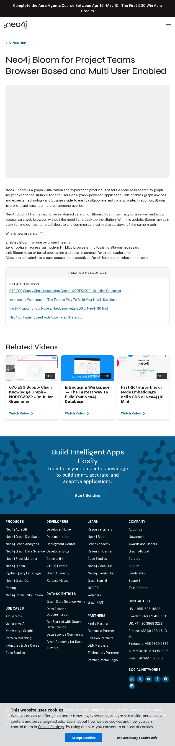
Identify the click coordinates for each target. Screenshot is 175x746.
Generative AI (15, 623)
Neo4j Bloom (15, 566)
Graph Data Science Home (65, 601)
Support (134, 580)
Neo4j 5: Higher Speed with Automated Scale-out (46, 317)
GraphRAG (95, 602)
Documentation (57, 537)
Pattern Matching (18, 638)
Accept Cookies (83, 737)
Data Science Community (64, 634)
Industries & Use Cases (22, 645)
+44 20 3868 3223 (148, 623)
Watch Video (21, 413)
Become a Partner (101, 631)
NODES (93, 588)
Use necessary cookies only (137, 737)
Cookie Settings (51, 726)
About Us (135, 529)
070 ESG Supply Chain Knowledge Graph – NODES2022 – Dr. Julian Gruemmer (65, 291)
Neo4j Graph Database (22, 537)
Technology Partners (103, 653)
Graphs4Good (139, 551)
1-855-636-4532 (147, 609)
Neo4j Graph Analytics (22, 544)
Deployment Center (60, 544)
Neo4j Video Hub (100, 566)
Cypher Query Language (23, 573)
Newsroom (136, 537)
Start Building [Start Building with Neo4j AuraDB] (87, 495)
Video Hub (17, 43)
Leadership (137, 573)
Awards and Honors (143, 544)
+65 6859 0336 (157, 643)
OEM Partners (98, 645)
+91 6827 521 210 (150, 658)
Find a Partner (98, 623)
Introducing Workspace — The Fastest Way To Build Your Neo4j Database (63, 300)
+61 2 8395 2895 (156, 651)
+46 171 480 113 (154, 616)
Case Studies (15, 653)
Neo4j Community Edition (24, 595)
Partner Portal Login (103, 660)
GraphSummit (97, 580)
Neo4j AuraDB (16, 529)
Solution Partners (100, 638)
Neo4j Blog (96, 537)
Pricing (10, 588)
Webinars (94, 595)
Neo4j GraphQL (16, 580)
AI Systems (13, 616)
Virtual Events (56, 566)
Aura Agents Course (56, 5)
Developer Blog (57, 551)
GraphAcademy (57, 573)
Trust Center (138, 588)
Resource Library (100, 529)
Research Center (100, 551)
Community (54, 558)
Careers (134, 558)
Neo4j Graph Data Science (25, 551)
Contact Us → (141, 601)
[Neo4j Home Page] (15, 24)
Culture (134, 566)
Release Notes (57, 580)
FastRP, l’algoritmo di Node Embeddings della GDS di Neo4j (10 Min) (58, 308)
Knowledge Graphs (19, 631)
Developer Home (58, 529)
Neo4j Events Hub (101, 573)
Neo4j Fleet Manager (21, 558)
